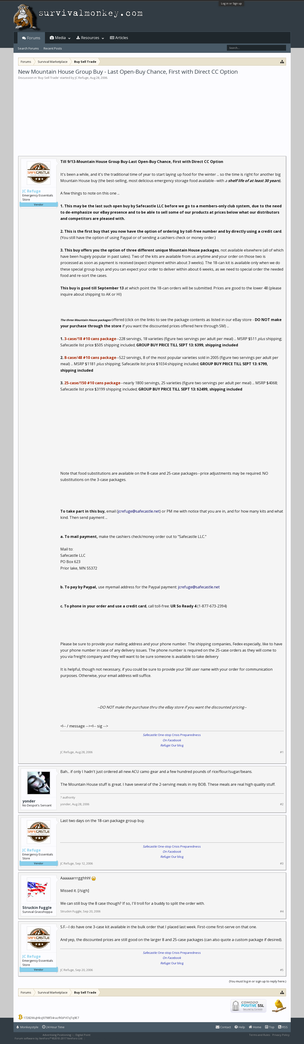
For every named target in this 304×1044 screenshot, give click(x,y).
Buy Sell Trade (48, 78)
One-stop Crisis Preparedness (172, 735)
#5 (282, 970)
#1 (282, 752)
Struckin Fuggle (37, 907)
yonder (28, 801)
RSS (283, 1027)
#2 (282, 804)
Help (240, 1027)
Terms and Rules (259, 1035)
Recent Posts (53, 48)
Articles (121, 37)
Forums (33, 37)
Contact (223, 1027)
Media (60, 37)
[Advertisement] (152, 114)
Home (255, 1027)
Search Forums (28, 48)
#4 (282, 911)
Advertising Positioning (57, 1035)
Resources (90, 37)
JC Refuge (82, 78)
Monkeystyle (27, 1027)
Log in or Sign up (231, 3)
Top (269, 1027)
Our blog (171, 745)
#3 (282, 863)
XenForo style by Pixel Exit (102, 1038)
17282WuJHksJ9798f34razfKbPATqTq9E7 (51, 1018)
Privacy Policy (281, 1035)
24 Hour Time (53, 1027)
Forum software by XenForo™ (49, 1038)
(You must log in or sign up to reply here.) (257, 981)
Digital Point (82, 1035)
